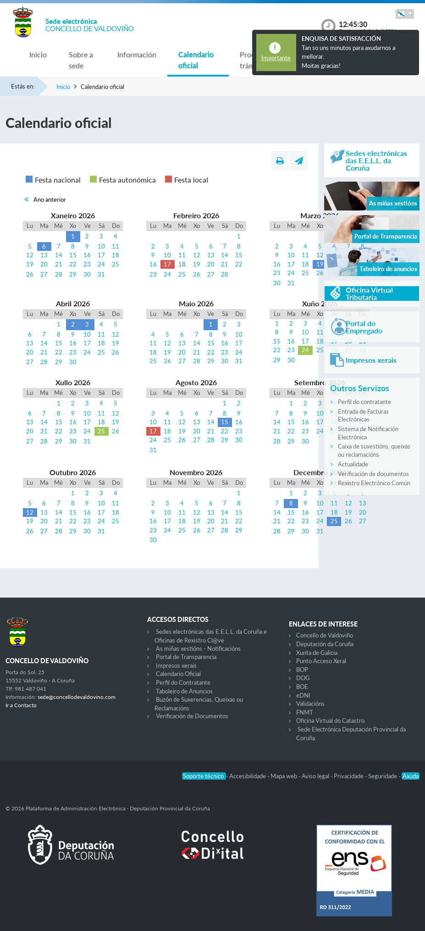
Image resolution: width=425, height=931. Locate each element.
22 (73, 264)
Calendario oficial (196, 60)
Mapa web (284, 776)
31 (101, 274)
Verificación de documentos (373, 473)
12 (29, 255)
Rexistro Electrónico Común (374, 483)
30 (87, 274)
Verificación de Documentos (192, 716)
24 (101, 264)
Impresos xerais (176, 665)
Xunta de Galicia (316, 652)
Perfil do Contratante (183, 682)
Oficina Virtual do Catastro (330, 720)
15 (73, 255)
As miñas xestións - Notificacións (198, 648)
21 (58, 264)
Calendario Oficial (178, 673)
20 (44, 264)
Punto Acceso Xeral (321, 661)
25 (115, 264)
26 (29, 274)
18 (115, 255)
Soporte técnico (204, 776)
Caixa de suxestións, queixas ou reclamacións (374, 450)
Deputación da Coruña (324, 644)
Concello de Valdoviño (324, 635)
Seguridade (383, 776)
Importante (276, 57)
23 (87, 264)
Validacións (310, 703)
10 (101, 246)
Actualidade (353, 464)
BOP (302, 669)
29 (73, 274)
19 (29, 264)
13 (44, 255)
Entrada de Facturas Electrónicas (363, 415)
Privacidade (349, 776)
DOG (303, 678)
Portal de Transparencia (186, 656)
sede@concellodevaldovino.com (77, 696)
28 (58, 274)
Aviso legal (316, 776)
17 (101, 255)
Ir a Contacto (21, 705)
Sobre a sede (81, 60)
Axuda (411, 776)
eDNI (303, 695)
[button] (405, 14)
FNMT (304, 712)
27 (44, 274)
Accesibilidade (248, 776)
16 (87, 255)
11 (115, 246)
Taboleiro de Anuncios (184, 691)
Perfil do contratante (364, 401)
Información (136, 54)
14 (58, 255)
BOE (302, 686)
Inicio (38, 54)
